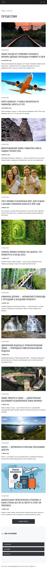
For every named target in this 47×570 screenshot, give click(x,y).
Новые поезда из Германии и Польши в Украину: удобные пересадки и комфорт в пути (23, 55)
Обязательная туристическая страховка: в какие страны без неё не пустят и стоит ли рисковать (21, 502)
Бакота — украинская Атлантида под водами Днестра (23, 448)
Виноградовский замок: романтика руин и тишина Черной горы (21, 149)
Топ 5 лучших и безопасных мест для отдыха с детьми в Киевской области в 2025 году (22, 202)
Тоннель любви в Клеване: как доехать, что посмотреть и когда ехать (21, 253)
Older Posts (23, 521)
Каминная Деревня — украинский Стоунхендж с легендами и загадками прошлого (23, 298)
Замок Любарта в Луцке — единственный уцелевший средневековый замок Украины (21, 399)
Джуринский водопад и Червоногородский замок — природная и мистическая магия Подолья (21, 348)
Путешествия (5, 50)
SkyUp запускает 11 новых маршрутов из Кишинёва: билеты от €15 (20, 103)
